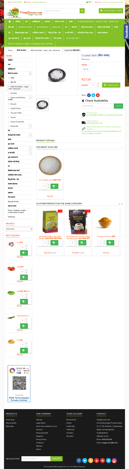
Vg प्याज (20, 243)
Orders (69, 423)
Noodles (14, 93)
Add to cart (111, 85)
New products (11, 423)
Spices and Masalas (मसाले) (16, 98)
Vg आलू (19, 340)
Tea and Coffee (16, 113)
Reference (86, 59)
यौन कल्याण (57, 38)
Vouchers (69, 433)
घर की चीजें (69, 33)
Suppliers (39, 436)
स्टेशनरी (74, 27)
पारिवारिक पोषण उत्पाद (85, 33)
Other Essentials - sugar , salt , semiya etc (98, 21)
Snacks (13, 117)
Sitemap (39, 446)
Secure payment (42, 433)
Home (9, 55)
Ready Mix (14, 126)
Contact (101, 413)
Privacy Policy (41, 439)
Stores (38, 449)
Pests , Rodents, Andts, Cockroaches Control (30, 44)
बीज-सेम (11, 27)
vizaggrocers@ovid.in (39, 2)
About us (39, 429)
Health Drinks (16, 108)
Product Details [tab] (45, 140)
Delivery (39, 420)
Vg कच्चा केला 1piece (24, 291)
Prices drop (10, 420)
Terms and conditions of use (46, 426)
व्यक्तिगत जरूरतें (38, 33)
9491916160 (17, 2)
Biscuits (56, 27)
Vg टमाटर (20, 267)
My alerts (69, 436)
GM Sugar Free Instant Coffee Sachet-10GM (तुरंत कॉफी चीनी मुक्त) (78, 238)
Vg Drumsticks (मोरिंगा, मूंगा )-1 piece (24, 316)
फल (26, 21)
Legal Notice (40, 423)
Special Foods (25, 27)
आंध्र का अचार (59, 21)
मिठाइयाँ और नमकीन (42, 38)
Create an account (116, 2)
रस (66, 27)
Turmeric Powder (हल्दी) (106, 236)
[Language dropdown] (90, 2)
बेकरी (116, 27)
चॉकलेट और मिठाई (103, 27)
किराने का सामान (87, 27)
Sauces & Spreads (17, 122)
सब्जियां (18, 21)
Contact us (40, 443)
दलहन (71, 21)
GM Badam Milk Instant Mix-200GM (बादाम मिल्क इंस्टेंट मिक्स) (50, 237)
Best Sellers (13, 235)
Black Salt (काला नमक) (50, 180)
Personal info (71, 420)
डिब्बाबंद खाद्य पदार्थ (21, 33)
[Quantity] (22, 247)
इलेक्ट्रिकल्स (36, 21)
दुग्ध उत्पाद (27, 38)
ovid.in (106, 436)
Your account (74, 413)
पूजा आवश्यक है (13, 38)
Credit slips (70, 426)
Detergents (42, 27)
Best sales (10, 426)
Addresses (70, 429)
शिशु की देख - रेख (54, 33)
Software (11, 217)
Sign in (104, 2)
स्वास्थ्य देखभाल (103, 33)
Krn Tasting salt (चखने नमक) (78, 180)
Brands (10, 223)
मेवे (9, 33)
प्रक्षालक (47, 21)
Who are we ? (73, 38)
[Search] (64, 10)
